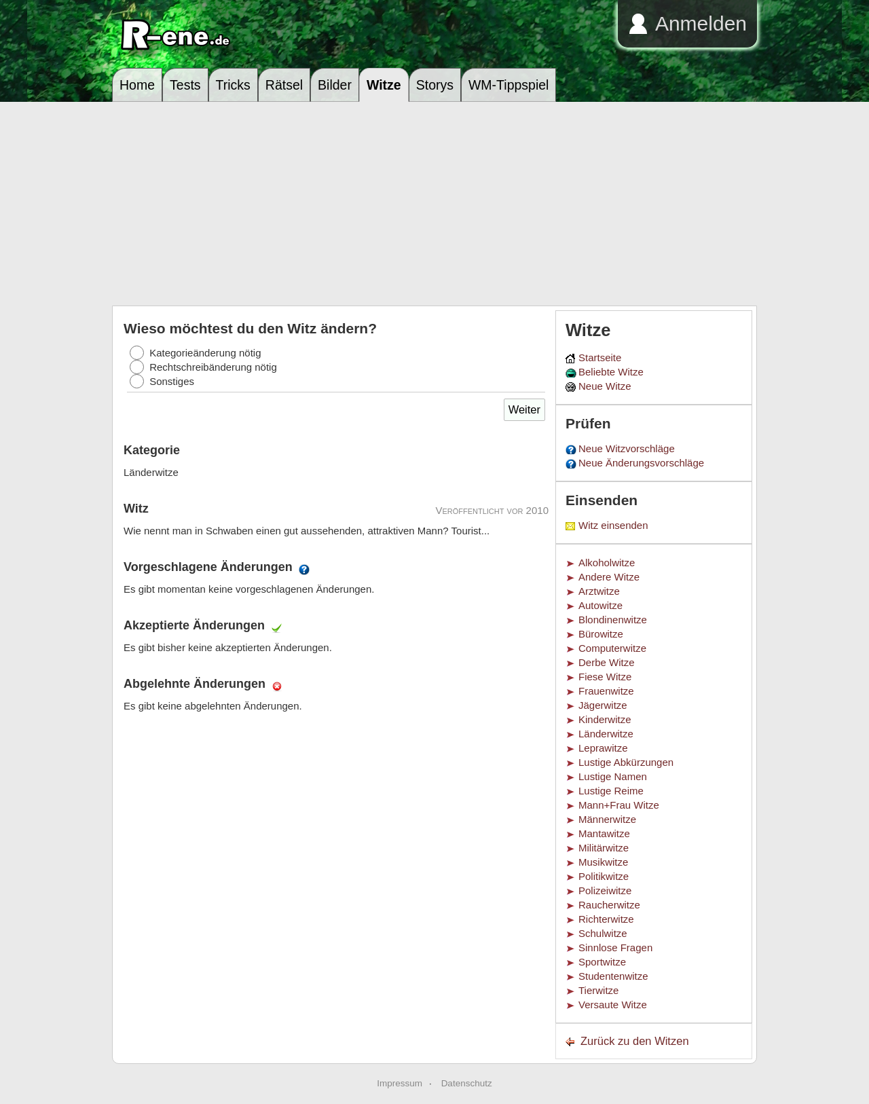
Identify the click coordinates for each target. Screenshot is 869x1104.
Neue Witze (604, 386)
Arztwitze (599, 591)
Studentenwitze (613, 976)
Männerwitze (607, 819)
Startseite (599, 357)
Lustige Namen (612, 776)
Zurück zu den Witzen (634, 1041)
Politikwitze (603, 876)
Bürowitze (600, 634)
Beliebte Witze (611, 372)
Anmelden (701, 23)
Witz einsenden (613, 525)
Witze (384, 84)
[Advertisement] (434, 204)
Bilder (335, 84)
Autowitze (600, 605)
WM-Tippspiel (508, 84)
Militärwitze (603, 847)
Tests (185, 84)
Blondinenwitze (612, 619)
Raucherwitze (609, 904)
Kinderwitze (604, 719)
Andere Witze (609, 577)
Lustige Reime (611, 790)
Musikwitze (603, 862)
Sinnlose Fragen (615, 947)
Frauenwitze (606, 691)
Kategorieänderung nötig (205, 352)
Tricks (233, 84)
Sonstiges (171, 381)
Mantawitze (604, 833)
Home (137, 84)
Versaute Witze (612, 1004)
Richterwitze (606, 919)
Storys (435, 84)
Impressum (399, 1083)
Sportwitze (602, 962)
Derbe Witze (606, 662)
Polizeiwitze (604, 890)
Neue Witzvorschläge (626, 448)
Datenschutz (466, 1083)
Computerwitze (612, 648)
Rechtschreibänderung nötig (213, 367)
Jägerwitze (602, 705)
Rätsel (284, 84)
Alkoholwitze (606, 562)
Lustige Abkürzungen (625, 762)
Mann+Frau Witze (618, 805)
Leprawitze (603, 748)
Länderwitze (605, 733)
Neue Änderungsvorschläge (641, 462)
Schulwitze (602, 933)
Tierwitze (598, 990)
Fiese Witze (604, 676)
